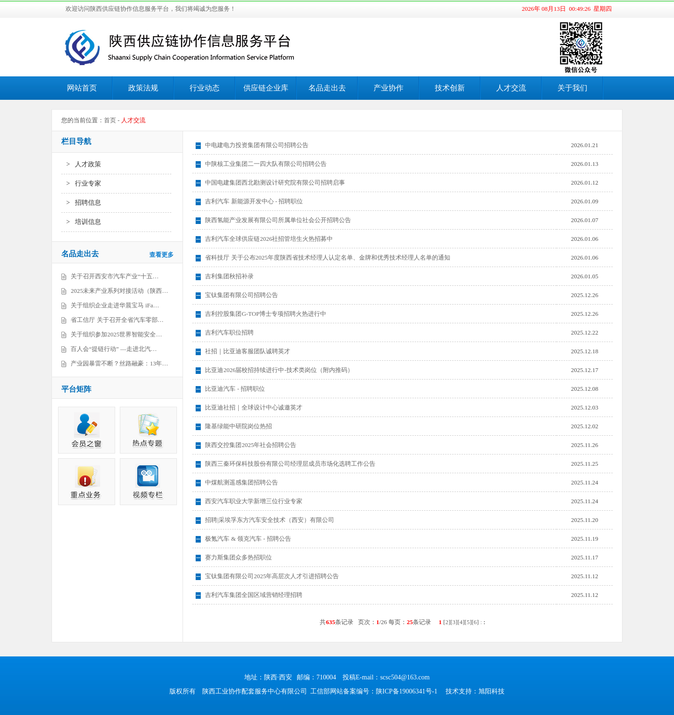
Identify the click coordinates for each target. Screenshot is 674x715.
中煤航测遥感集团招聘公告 (241, 482)
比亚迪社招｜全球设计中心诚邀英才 (253, 407)
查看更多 (161, 254)
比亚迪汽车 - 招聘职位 (235, 388)
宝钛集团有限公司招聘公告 (241, 294)
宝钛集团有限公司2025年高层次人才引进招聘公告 (272, 576)
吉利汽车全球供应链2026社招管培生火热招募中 (269, 238)
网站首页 (82, 88)
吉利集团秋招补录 (229, 276)
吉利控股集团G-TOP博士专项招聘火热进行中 (265, 313)
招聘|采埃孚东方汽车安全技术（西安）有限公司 (269, 519)
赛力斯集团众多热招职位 (238, 557)
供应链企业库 (265, 88)
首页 (110, 120)
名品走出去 (327, 88)
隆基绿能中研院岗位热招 (238, 426)
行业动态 (205, 88)
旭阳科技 (491, 691)
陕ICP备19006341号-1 (406, 691)
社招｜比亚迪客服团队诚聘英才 (247, 351)
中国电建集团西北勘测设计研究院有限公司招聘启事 (275, 182)
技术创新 (450, 88)
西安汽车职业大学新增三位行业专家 (253, 501)
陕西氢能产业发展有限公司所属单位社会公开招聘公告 (278, 219)
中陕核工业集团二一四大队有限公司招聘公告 (266, 163)
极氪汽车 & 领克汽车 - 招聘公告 (248, 538)
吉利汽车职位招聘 (229, 332)
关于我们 (572, 88)
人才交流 (511, 88)
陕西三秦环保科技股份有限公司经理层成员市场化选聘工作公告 (290, 463)
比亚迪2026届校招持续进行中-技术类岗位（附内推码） (279, 369)
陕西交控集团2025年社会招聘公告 (250, 444)
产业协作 (388, 88)
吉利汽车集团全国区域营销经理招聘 (253, 594)
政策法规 (143, 88)
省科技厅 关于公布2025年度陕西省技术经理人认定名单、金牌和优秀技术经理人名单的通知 (327, 257)
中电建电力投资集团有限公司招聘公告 (256, 145)
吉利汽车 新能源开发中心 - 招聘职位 (254, 201)
